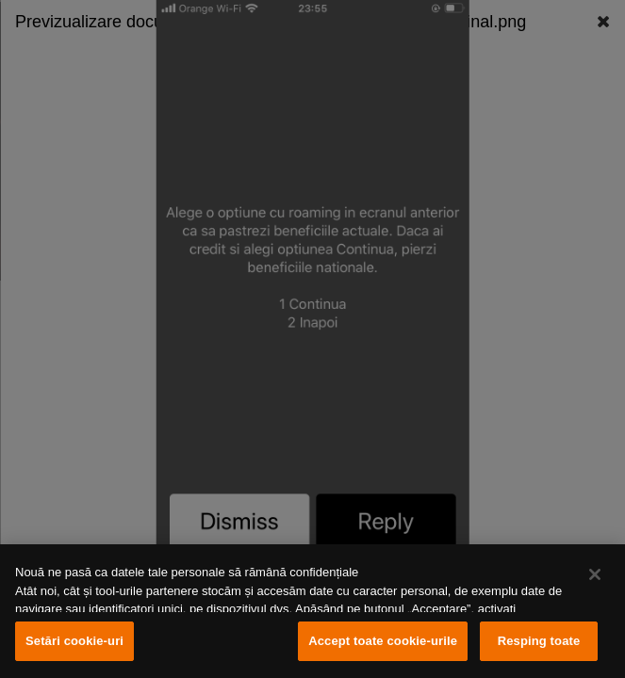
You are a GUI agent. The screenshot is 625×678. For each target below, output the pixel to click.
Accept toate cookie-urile (382, 641)
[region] (312, 611)
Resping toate (539, 641)
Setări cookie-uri (74, 641)
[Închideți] (595, 574)
